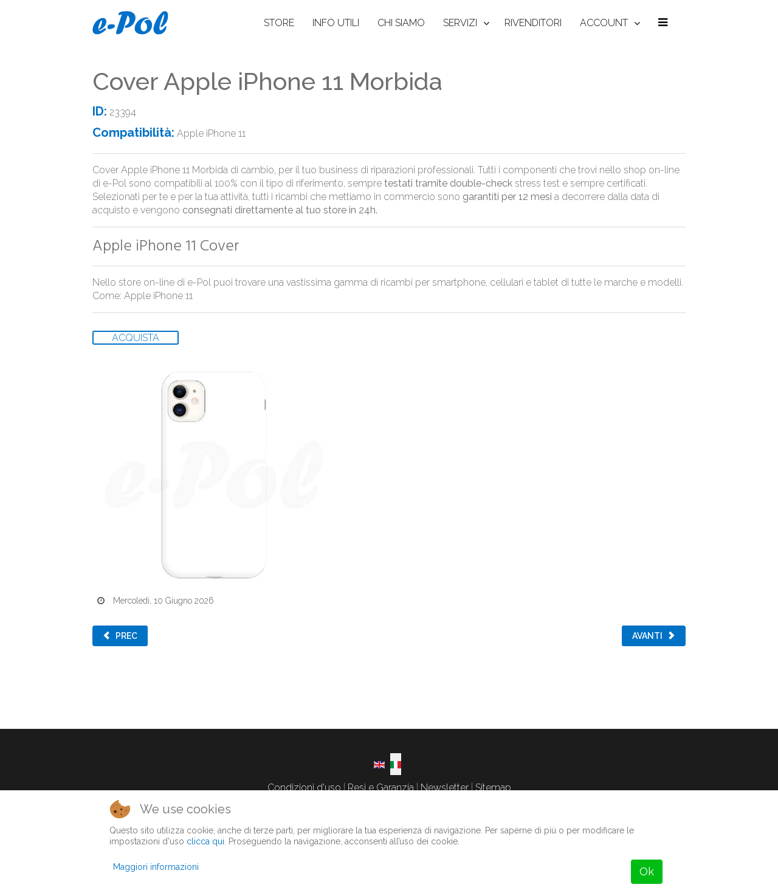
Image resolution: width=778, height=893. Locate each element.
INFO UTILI (335, 23)
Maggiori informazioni (156, 867)
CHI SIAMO (401, 23)
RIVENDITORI (533, 23)
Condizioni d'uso (304, 787)
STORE (279, 23)
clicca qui (205, 841)
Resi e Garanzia (381, 787)
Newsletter (445, 787)
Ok (646, 871)
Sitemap (493, 787)
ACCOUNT (604, 23)
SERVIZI (460, 23)
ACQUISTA (135, 337)
